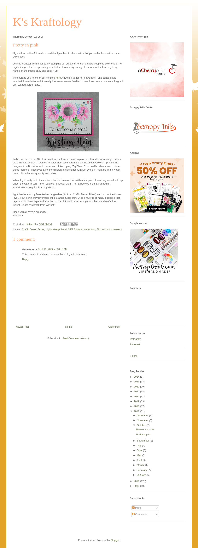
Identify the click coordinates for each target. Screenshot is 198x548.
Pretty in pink (143, 434)
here (58, 77)
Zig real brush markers (109, 229)
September (143, 440)
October (142, 425)
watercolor (89, 229)
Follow (133, 355)
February (142, 470)
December (143, 415)
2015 (137, 485)
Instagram (135, 339)
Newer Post (22, 326)
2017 (137, 411)
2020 (137, 396)
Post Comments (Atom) (76, 338)
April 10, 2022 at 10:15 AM (52, 249)
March (141, 465)
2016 (137, 481)
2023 (137, 381)
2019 (137, 401)
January (142, 474)
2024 (137, 376)
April (140, 460)
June (140, 450)
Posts (137, 507)
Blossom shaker (145, 429)
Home (68, 326)
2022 (137, 386)
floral (64, 229)
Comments (139, 514)
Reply (25, 259)
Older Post (114, 326)
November (143, 420)
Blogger (115, 540)
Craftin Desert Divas (33, 229)
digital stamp (53, 229)
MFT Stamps (75, 229)
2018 (137, 406)
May (139, 455)
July (139, 445)
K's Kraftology (47, 21)
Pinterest (135, 344)
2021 (137, 391)
